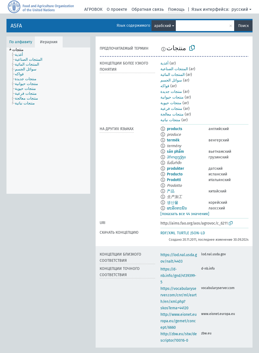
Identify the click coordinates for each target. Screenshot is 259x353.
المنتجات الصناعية (174, 69)
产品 (170, 191)
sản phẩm (175, 151)
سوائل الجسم (171, 80)
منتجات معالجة (172, 114)
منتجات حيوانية (172, 97)
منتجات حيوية (170, 103)
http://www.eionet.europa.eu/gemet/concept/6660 (178, 321)
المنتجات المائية (172, 74)
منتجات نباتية (170, 120)
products (174, 129)
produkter (175, 168)
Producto (175, 174)
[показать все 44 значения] (184, 214)
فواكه (164, 86)
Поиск (243, 25)
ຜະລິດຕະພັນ (177, 208)
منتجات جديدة (171, 91)
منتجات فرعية (171, 108)
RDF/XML (168, 233)
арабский (162, 25)
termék (173, 140)
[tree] (48, 120)
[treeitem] (20, 49)
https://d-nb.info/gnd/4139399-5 (178, 275)
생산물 (172, 202)
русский (239, 9)
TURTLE (183, 233)
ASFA (16, 25)
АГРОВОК (93, 9)
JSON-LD (197, 233)
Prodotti (174, 180)
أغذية (164, 63)
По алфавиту (20, 42)
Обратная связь (148, 9)
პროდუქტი (176, 157)
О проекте (117, 9)
